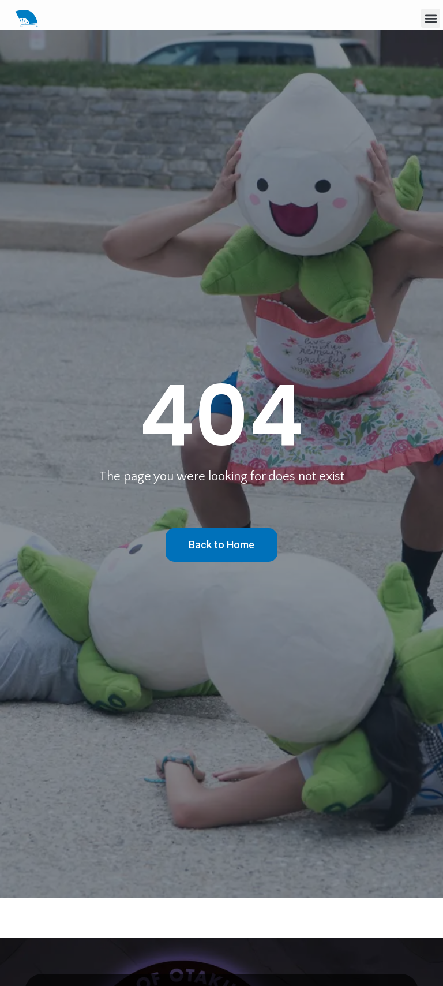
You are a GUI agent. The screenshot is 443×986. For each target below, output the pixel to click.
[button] (430, 18)
